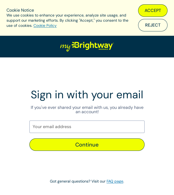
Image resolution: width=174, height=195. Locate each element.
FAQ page (115, 181)
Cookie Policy (45, 25)
